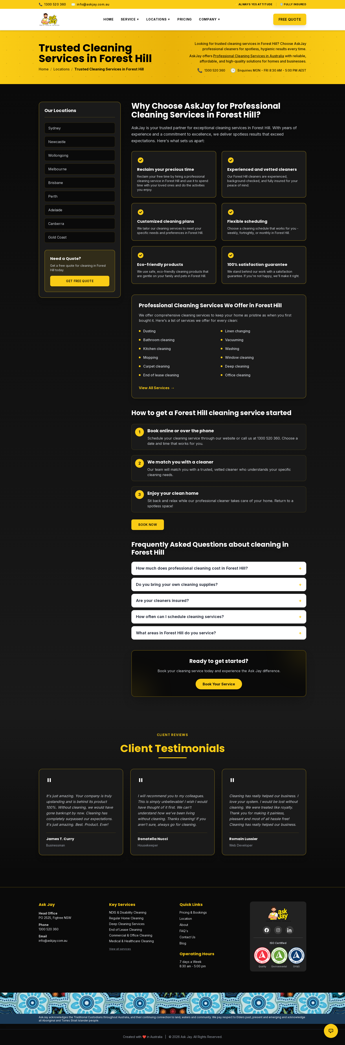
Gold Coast (57, 237)
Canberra (56, 223)
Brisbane (55, 182)
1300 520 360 (52, 4)
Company (209, 19)
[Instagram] (278, 931)
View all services (120, 949)
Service (130, 19)
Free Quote (290, 19)
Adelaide (55, 210)
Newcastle (57, 142)
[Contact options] (331, 1031)
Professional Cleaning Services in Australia (248, 56)
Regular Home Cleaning (126, 919)
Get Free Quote (80, 281)
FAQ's (184, 932)
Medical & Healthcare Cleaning (131, 942)
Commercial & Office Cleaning (130, 936)
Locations (158, 19)
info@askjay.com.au (90, 4)
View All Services (157, 388)
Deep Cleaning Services (127, 925)
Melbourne (57, 169)
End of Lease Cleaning (125, 930)
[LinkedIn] (290, 931)
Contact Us (187, 938)
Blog (183, 944)
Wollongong (58, 155)
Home (108, 19)
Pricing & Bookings (193, 913)
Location (186, 919)
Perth (52, 196)
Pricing (184, 19)
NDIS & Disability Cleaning (127, 913)
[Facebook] (267, 931)
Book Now (147, 524)
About (184, 925)
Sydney (54, 128)
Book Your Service (219, 685)
